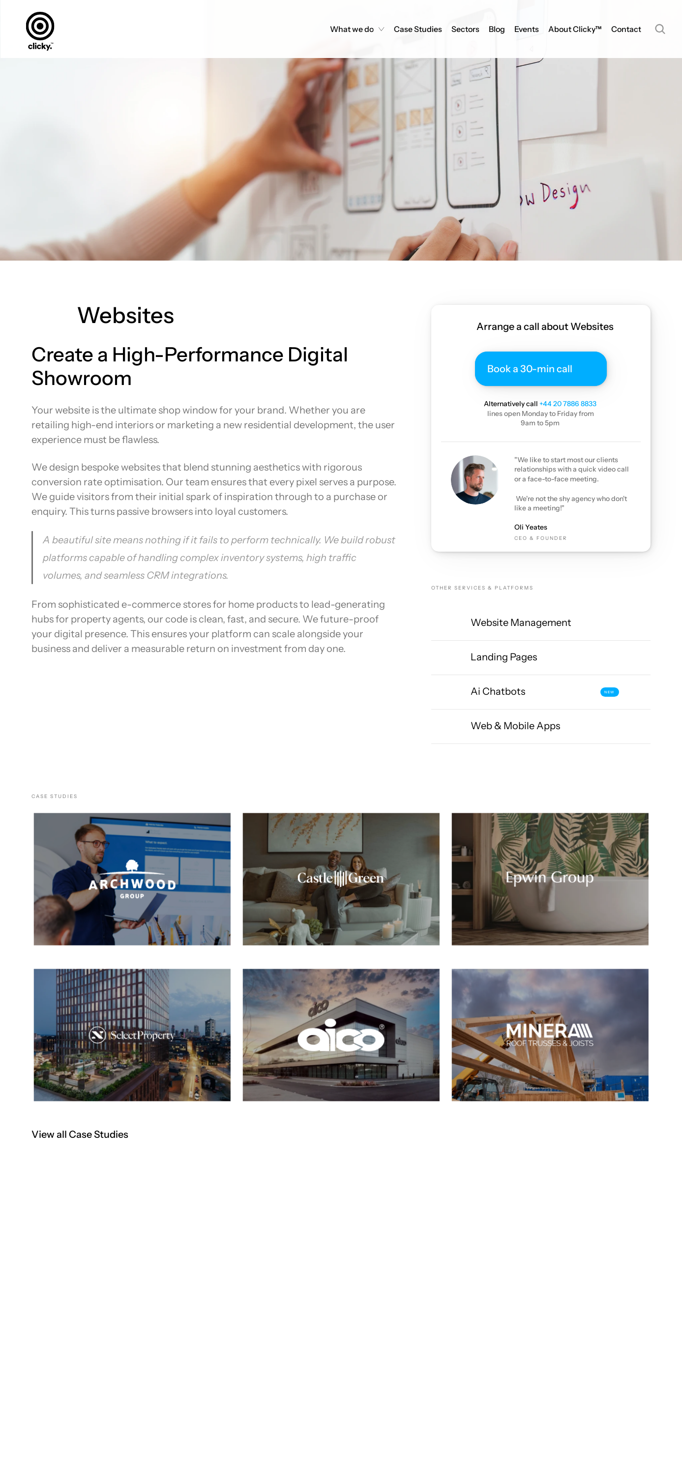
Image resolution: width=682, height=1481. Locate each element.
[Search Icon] (660, 29)
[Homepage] (42, 29)
